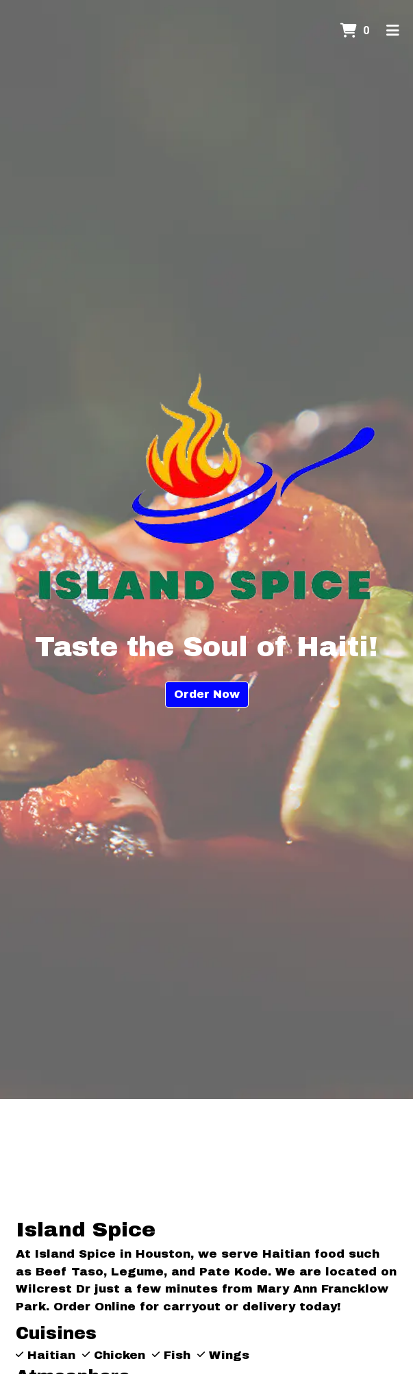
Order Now (207, 694)
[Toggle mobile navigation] (393, 31)
